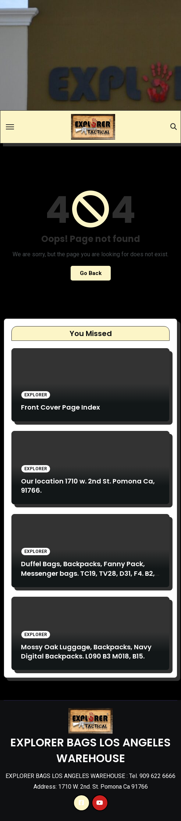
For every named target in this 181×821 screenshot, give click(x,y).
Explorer (35, 394)
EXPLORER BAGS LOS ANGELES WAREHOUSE (90, 750)
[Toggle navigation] (10, 126)
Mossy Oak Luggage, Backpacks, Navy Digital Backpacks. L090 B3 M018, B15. (86, 651)
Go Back (91, 273)
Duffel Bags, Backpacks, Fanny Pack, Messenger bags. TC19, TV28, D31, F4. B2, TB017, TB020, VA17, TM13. (88, 573)
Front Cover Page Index (60, 407)
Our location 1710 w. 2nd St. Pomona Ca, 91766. (88, 485)
